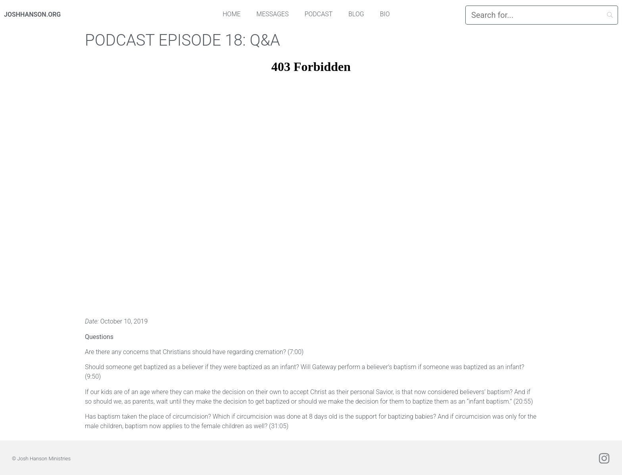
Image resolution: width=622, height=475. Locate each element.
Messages (272, 14)
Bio (385, 14)
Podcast (319, 14)
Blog (356, 14)
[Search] (541, 15)
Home (231, 14)
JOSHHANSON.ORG (32, 14)
